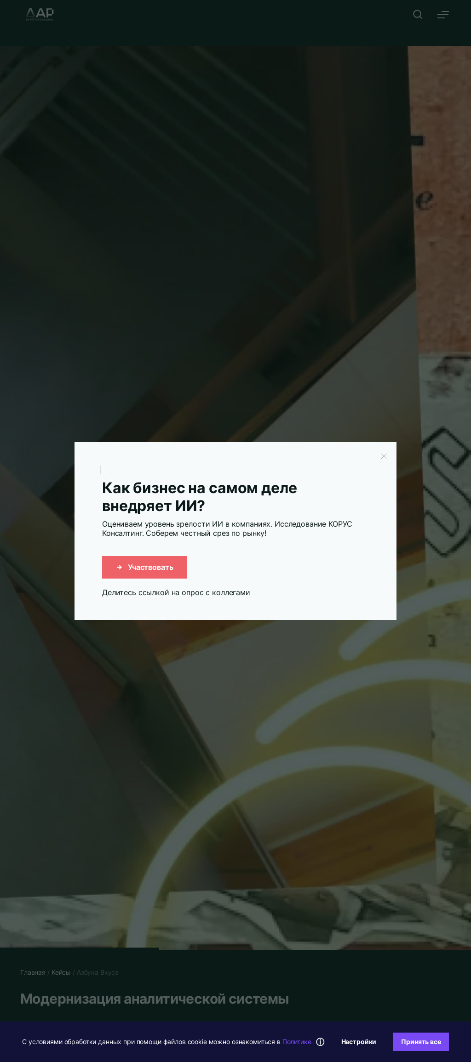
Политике (296, 1041)
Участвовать (144, 567)
